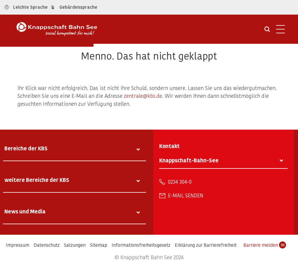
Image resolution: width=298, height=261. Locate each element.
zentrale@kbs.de (143, 96)
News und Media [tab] (25, 211)
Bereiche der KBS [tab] (26, 148)
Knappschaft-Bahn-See (189, 160)
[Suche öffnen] (267, 31)
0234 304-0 (180, 182)
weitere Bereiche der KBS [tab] (36, 180)
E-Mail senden (185, 195)
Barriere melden (264, 244)
